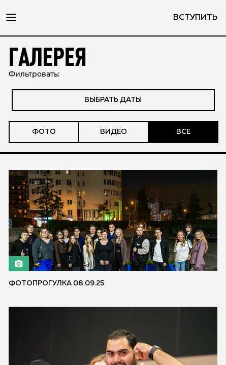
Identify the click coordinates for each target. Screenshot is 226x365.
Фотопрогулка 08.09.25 (56, 283)
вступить (195, 18)
